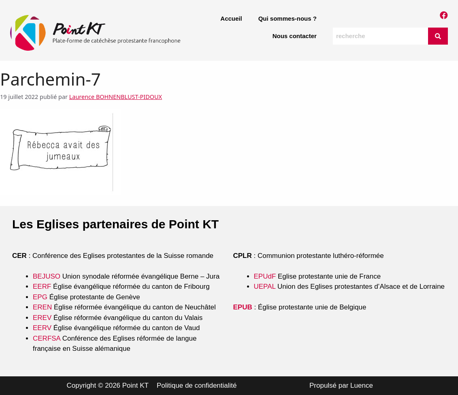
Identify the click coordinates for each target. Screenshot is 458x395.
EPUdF (265, 276)
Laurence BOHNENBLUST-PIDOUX (115, 97)
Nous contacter (295, 35)
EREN (42, 307)
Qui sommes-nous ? (287, 18)
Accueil (231, 18)
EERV (42, 328)
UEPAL (265, 286)
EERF (42, 286)
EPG (40, 297)
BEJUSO (47, 276)
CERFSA (46, 338)
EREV (42, 318)
